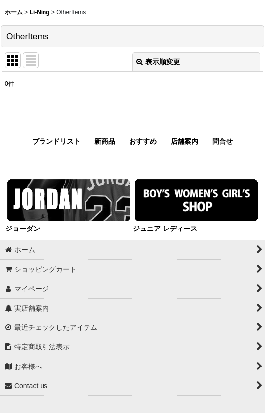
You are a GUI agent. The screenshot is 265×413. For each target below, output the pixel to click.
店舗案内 (184, 141)
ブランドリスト (56, 141)
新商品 (104, 141)
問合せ (222, 141)
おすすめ (143, 141)
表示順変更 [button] (158, 62)
